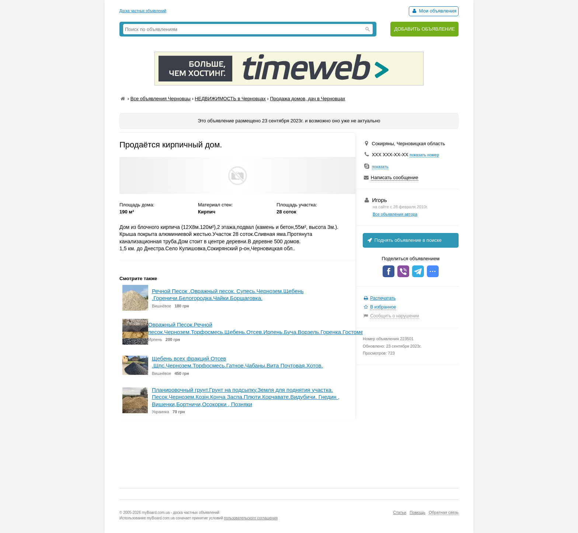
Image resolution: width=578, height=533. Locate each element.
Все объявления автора (395, 214)
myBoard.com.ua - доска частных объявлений (180, 513)
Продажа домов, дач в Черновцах (307, 98)
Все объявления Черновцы (160, 98)
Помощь (417, 512)
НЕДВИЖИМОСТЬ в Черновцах (230, 98)
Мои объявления (433, 11)
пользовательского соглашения (251, 518)
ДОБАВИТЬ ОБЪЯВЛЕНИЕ (424, 29)
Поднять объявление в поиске (404, 240)
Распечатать (383, 298)
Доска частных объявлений (142, 11)
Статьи (399, 512)
